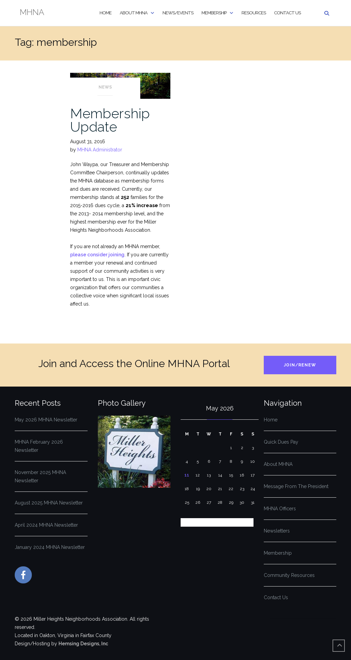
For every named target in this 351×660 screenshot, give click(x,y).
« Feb (187, 522)
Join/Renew (300, 365)
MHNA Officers (280, 508)
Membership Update (110, 120)
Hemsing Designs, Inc (83, 643)
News (105, 87)
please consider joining (97, 254)
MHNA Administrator (99, 149)
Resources (254, 12)
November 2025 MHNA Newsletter (40, 476)
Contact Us (287, 12)
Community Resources (289, 575)
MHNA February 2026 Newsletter (39, 446)
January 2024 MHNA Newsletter (50, 547)
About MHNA (133, 12)
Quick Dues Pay (281, 442)
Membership (214, 12)
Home (106, 12)
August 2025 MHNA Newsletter (49, 503)
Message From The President (296, 486)
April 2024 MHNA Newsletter (46, 525)
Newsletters (277, 531)
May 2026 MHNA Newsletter (46, 419)
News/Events (177, 12)
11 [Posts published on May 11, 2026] (186, 475)
